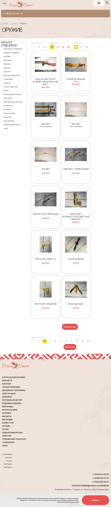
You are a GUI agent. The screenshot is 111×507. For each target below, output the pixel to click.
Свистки (7, 71)
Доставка (8, 464)
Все (68, 47)
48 (63, 47)
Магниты (7, 64)
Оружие (7, 83)
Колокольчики (9, 113)
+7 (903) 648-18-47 (100, 482)
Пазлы (6, 90)
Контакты (8, 467)
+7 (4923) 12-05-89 (100, 474)
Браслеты (8, 117)
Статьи (9, 461)
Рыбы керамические (12, 125)
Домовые (8, 109)
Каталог (8, 457)
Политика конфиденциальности (68, 502)
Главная (5, 23)
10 (88, 341)
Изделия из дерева (11, 52)
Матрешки (8, 98)
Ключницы (8, 60)
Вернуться (70, 347)
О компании (7, 454)
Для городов (9, 121)
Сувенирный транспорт (13, 102)
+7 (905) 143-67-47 (12, 13)
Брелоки (7, 56)
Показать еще (70, 327)
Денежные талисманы (13, 49)
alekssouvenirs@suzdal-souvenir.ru (90, 486)
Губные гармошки (11, 87)
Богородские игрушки (13, 94)
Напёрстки (8, 106)
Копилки (7, 68)
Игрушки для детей (11, 75)
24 (58, 47)
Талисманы (8, 79)
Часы (6, 128)
